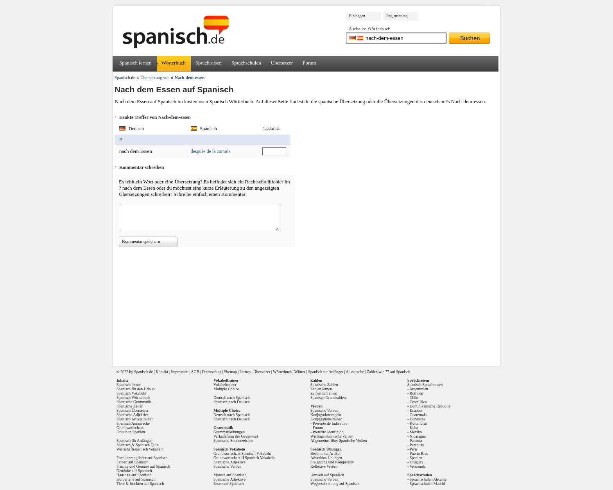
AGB (195, 372)
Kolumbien (418, 423)
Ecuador (416, 410)
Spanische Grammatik (134, 402)
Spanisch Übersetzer (133, 410)
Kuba (414, 427)
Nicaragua (418, 436)
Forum (309, 63)
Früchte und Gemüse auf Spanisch (143, 466)
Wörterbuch (173, 63)
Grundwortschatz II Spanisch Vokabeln (244, 458)
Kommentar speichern (141, 241)
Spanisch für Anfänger (325, 372)
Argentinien (418, 389)
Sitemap (230, 372)
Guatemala (418, 415)
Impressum (179, 372)
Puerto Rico (419, 453)
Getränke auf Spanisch (134, 470)
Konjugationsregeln (325, 415)
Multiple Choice (226, 389)
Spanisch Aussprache (133, 423)
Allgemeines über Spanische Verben (338, 440)
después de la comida (211, 151)
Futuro (318, 427)
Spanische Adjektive (133, 415)
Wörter (299, 372)
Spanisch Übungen (326, 449)
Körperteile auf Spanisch (136, 479)
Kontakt (162, 372)
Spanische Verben (227, 466)
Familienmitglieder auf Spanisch (142, 458)
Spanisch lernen (135, 63)
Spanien (416, 458)
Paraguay (417, 445)
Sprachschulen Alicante (428, 479)
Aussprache (355, 372)
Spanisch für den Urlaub (135, 389)
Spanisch (141, 372)
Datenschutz (211, 372)
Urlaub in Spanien (131, 432)
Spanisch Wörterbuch (133, 397)
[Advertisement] (309, 304)
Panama (416, 440)
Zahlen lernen (321, 389)
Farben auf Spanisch (133, 462)
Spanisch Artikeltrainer (134, 419)
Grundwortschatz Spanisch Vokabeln (242, 453)
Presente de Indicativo (330, 423)
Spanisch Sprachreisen (425, 384)
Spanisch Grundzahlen (328, 397)
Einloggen (357, 16)
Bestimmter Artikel (325, 453)
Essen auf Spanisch (228, 483)
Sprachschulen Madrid (427, 483)
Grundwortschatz (130, 427)
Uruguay (416, 462)
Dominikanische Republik (430, 406)
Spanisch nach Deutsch (231, 402)
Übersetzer (282, 63)
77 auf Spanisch (397, 372)
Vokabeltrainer (225, 384)
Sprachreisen (208, 63)
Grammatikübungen (229, 432)
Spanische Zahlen (324, 384)
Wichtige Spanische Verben (331, 436)
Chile (414, 397)
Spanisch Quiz (147, 445)
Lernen (245, 372)
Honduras (417, 419)
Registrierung (396, 16)
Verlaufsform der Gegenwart (235, 436)
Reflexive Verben (324, 466)
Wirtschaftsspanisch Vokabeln (140, 449)
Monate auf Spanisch (229, 475)
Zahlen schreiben (323, 393)
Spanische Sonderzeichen (233, 440)
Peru (413, 449)
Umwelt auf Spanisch (327, 475)
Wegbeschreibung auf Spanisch (334, 483)
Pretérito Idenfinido (328, 432)
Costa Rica (418, 402)
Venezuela (418, 466)
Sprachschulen (246, 63)
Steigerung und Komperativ (332, 462)
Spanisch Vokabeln (131, 393)
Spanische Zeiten (130, 406)
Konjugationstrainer (326, 419)
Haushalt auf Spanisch (134, 475)
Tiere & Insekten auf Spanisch (140, 483)
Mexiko (416, 432)
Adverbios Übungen (326, 458)
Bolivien (416, 393)
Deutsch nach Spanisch (231, 397)
